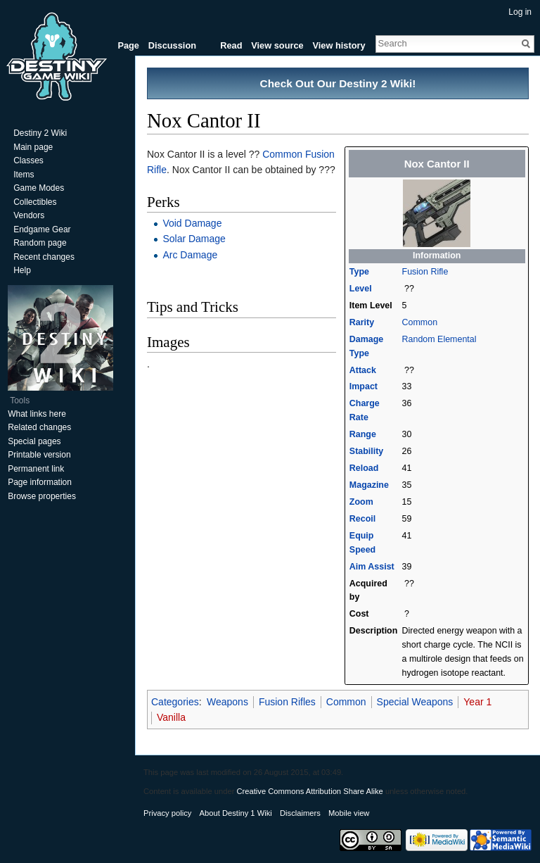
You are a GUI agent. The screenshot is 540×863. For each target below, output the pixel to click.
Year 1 (477, 701)
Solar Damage (194, 238)
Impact (363, 386)
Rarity (361, 322)
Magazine (369, 485)
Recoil (362, 519)
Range (362, 434)
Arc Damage (189, 254)
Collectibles (34, 202)
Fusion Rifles (287, 701)
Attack (362, 370)
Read (231, 45)
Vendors (28, 215)
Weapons (227, 701)
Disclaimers (300, 813)
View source (277, 45)
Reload (364, 468)
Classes (28, 160)
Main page (33, 147)
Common (420, 322)
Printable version (39, 455)
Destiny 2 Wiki (40, 133)
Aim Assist (371, 567)
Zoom (361, 502)
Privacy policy (167, 813)
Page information (40, 482)
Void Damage (191, 223)
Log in (520, 12)
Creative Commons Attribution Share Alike (309, 791)
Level (360, 289)
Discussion (172, 45)
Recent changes (44, 257)
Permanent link (36, 469)
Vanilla (171, 717)
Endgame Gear (41, 229)
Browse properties (42, 496)
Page (128, 45)
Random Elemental (439, 339)
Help (22, 270)
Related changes (39, 427)
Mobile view (348, 813)
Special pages (34, 441)
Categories (175, 701)
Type (359, 272)
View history (338, 45)
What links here (37, 414)
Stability (366, 451)
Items (23, 174)
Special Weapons (415, 701)
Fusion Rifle (425, 272)
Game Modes (38, 188)
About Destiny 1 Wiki (236, 813)
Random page (39, 243)
